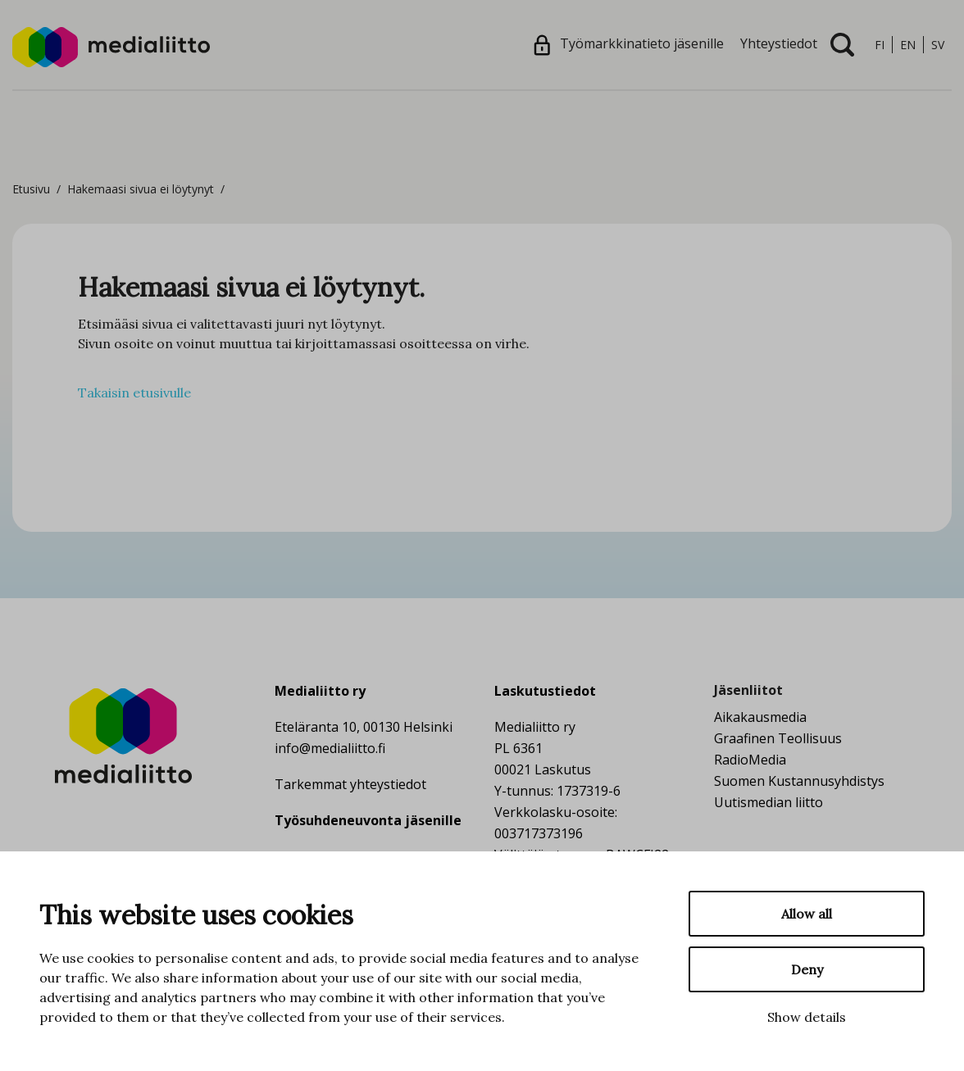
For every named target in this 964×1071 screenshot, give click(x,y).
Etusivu (31, 189)
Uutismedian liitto (768, 802)
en (908, 44)
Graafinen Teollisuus (778, 738)
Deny (807, 969)
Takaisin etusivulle (134, 392)
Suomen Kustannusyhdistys (799, 781)
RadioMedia (750, 760)
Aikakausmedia (760, 717)
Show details (806, 1017)
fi (879, 44)
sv (937, 44)
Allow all (806, 913)
